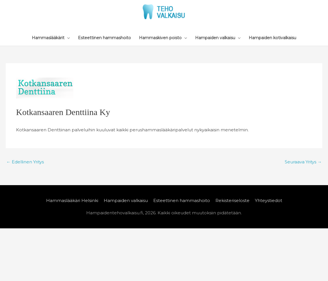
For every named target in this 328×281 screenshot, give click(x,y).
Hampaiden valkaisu (126, 200)
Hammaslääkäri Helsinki (72, 200)
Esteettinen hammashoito (181, 200)
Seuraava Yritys (303, 162)
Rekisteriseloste (232, 200)
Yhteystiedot (268, 200)
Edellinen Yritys (25, 162)
